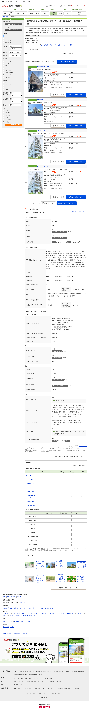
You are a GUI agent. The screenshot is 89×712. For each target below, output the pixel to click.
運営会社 (59, 693)
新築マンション (17, 681)
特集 (15, 688)
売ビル (6, 68)
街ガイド (52, 688)
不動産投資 (51, 681)
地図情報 (77, 688)
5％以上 (11, 621)
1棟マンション (8, 63)
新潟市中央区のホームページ (79, 211)
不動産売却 (16, 684)
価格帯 (5, 46)
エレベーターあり (9, 119)
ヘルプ (39, 693)
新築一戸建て (34, 681)
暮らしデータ (46, 688)
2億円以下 (12, 615)
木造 (6, 82)
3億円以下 (18, 615)
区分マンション (8, 61)
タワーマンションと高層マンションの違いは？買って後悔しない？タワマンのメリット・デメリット (60, 565)
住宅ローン (58, 681)
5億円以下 (32, 615)
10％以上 (16, 621)
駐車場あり (7, 122)
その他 (6, 89)
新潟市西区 (23, 602)
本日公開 (7, 38)
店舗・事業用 (20, 678)
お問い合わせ (46, 693)
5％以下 (5, 621)
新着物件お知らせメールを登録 (63, 45)
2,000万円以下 (16, 613)
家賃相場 (51, 678)
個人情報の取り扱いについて (20, 674)
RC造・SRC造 (8, 85)
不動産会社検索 (38, 688)
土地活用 (22, 684)
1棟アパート (7, 65)
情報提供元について (7, 633)
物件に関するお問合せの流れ (57, 671)
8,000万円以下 (71, 613)
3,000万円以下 (25, 613)
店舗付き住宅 (8, 70)
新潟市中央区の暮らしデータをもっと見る (69, 456)
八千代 (19, 597)
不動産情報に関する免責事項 (20, 633)
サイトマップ (53, 693)
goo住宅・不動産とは (19, 671)
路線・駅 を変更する (13, 24)
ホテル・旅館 (8, 75)
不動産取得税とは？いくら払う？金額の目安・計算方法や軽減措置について (60, 579)
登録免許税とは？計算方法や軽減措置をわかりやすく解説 (81, 579)
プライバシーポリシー (32, 693)
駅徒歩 (5, 105)
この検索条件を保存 (46, 45)
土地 (47, 681)
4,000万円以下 (34, 613)
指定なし (7, 36)
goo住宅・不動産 (5, 671)
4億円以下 (25, 615)
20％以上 (29, 621)
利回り (5, 52)
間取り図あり (8, 115)
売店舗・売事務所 (9, 72)
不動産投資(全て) (7, 608)
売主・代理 (7, 112)
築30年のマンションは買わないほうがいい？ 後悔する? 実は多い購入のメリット (81, 565)
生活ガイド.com (83, 446)
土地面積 (5, 99)
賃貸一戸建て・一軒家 (30, 678)
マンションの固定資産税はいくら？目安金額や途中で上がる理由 (39, 565)
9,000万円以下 (80, 613)
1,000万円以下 (7, 613)
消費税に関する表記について (35, 674)
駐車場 (46, 678)
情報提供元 (67, 671)
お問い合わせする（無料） (76, 95)
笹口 (4, 597)
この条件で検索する (12, 124)
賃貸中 (6, 110)
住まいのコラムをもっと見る (69, 588)
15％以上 (22, 621)
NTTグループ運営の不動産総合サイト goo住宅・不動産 (16, 1)
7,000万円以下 (62, 613)
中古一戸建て (41, 681)
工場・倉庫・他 (8, 77)
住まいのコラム (59, 688)
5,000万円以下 (43, 613)
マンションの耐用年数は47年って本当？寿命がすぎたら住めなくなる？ (39, 579)
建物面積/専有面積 (5, 93)
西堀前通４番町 (11, 597)
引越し (18, 688)
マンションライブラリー (27, 688)
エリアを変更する (13, 29)
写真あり (7, 117)
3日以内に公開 (8, 40)
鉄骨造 (6, 87)
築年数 (5, 55)
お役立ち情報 (4, 688)
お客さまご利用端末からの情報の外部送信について (37, 671)
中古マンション (26, 681)
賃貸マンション (40, 678)
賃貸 (15, 678)
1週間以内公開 (8, 42)
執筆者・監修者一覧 (68, 688)
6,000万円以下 (53, 613)
